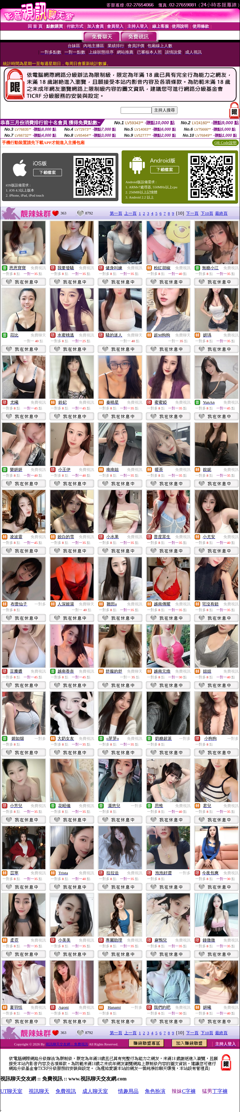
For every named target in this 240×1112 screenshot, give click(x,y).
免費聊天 (38, 335)
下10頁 (207, 213)
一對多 (40, 604)
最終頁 (221, 213)
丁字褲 (220, 1091)
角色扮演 (155, 1091)
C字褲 (189, 1091)
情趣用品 (128, 1091)
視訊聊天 (39, 1091)
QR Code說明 (225, 143)
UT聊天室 (11, 1091)
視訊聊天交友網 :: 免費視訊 (67, 1044)
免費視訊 (38, 268)
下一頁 (192, 213)
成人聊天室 (95, 1091)
